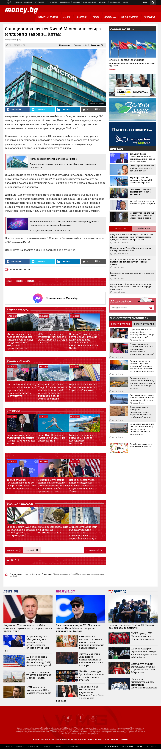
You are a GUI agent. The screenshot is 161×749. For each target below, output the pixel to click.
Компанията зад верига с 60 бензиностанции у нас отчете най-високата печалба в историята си (142, 429)
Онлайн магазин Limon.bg (76, 2)
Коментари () (97, 45)
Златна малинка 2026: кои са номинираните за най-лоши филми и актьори (91, 659)
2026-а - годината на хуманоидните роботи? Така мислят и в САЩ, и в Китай (53, 338)
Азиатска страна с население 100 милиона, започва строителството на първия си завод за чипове (142, 383)
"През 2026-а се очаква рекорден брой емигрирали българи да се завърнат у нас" (142, 333)
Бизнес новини (28, 2)
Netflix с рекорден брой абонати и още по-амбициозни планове (91, 675)
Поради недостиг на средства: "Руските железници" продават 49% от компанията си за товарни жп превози (142, 366)
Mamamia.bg (115, 2)
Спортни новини (52, 2)
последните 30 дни (144, 324)
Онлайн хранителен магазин (89, 2)
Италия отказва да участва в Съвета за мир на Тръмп (38, 675)
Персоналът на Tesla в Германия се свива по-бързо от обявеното (83, 387)
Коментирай (92, 550)
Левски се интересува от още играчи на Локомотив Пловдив (144, 683)
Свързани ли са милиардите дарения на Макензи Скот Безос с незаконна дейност (80, 693)
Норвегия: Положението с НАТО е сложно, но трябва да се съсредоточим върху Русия (27, 628)
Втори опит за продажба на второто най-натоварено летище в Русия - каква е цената (131, 262)
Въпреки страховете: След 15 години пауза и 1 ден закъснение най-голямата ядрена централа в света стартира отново (53, 391)
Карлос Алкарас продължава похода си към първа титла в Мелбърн (144, 652)
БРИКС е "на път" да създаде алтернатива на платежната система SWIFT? (132, 63)
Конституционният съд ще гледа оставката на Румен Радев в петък (142, 215)
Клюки (39, 2)
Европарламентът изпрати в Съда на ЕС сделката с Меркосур (141, 180)
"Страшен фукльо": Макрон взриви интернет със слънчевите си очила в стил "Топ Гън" (26, 643)
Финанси (113, 69)
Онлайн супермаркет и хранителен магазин (141, 445)
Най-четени (144, 228)
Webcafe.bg (103, 2)
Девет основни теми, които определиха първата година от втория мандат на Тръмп (82, 485)
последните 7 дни (120, 324)
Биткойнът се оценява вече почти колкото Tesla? (132, 274)
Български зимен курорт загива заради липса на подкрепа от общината (142, 397)
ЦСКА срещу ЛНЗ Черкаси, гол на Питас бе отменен (142, 636)
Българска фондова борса (65, 2)
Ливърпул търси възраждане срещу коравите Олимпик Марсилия (143, 668)
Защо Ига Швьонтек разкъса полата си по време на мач (51, 437)
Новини (18, 2)
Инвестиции (64, 45)
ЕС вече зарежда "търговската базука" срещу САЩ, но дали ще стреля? (38, 661)
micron (27, 269)
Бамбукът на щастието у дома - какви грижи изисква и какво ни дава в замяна (91, 642)
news (118, 149)
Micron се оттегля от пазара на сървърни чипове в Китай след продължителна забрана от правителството (20, 341)
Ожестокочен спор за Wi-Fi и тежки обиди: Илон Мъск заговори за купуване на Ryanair (78, 628)
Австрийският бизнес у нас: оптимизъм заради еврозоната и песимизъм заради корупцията (22, 390)
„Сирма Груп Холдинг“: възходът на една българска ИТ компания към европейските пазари (83, 532)
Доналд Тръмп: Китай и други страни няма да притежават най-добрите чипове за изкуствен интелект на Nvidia (84, 341)
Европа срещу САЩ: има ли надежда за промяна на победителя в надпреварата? (22, 531)
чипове (19, 269)
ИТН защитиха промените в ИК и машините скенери (38, 690)
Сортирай (31, 550)
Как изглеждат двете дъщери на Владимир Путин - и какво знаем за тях (21, 439)
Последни (120, 228)
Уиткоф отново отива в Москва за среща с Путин (142, 202)
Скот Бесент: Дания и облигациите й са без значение (141, 192)
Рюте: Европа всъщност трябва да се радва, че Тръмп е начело (142, 168)
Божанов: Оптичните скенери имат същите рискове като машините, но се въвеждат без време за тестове (53, 485)
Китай (12, 269)
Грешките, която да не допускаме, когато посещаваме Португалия (83, 439)
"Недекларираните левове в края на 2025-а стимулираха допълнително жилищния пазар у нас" (142, 349)
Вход (145, 2)
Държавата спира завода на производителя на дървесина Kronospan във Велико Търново (140, 412)
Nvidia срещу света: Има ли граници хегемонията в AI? (53, 529)
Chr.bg (125, 2)
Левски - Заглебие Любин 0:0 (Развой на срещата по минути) (131, 626)
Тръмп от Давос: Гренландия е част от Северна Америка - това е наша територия (22, 484)
